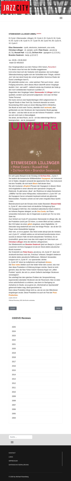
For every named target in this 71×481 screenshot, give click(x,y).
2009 (14, 396)
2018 (14, 357)
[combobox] (20, 437)
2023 (14, 336)
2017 (14, 362)
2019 (14, 353)
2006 (14, 409)
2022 (14, 340)
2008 (14, 401)
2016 (14, 366)
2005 (14, 414)
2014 (14, 375)
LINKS (11, 457)
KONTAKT (12, 453)
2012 (14, 383)
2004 (14, 418)
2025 (14, 327)
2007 (14, 405)
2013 (14, 379)
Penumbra (52, 67)
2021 (14, 344)
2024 (14, 331)
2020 (14, 349)
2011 (14, 388)
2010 (14, 392)
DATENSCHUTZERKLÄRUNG (19, 465)
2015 (14, 370)
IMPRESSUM (13, 461)
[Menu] (61, 18)
